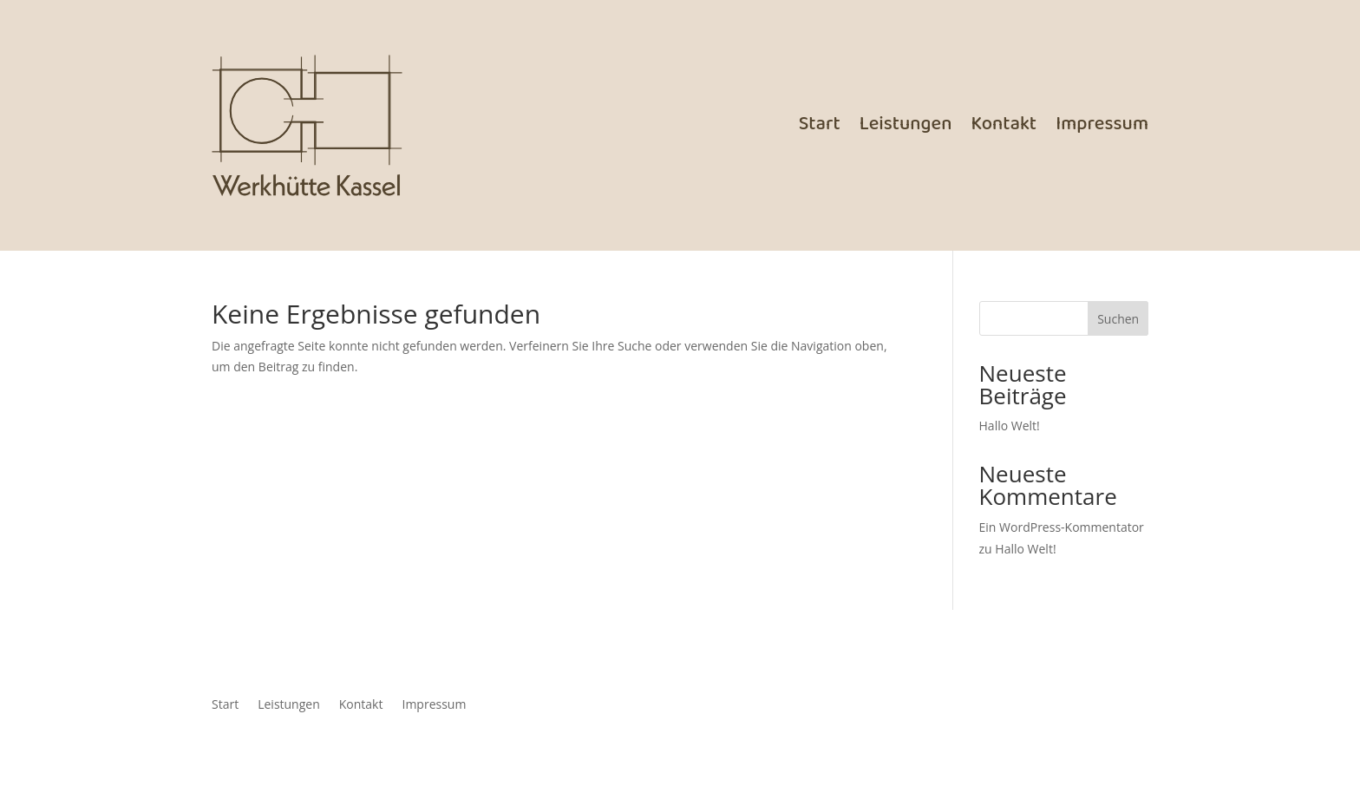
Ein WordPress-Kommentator (1061, 527)
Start (819, 124)
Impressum (1102, 124)
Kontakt (1003, 124)
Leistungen (906, 124)
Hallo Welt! (1009, 425)
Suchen (1118, 319)
